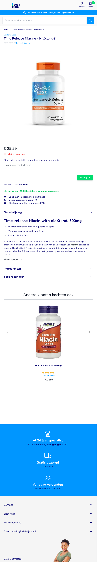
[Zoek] (90, 20)
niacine (74, 244)
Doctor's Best (10, 35)
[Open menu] (5, 5)
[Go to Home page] (15, 5)
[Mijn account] (82, 5)
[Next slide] (89, 331)
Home (6, 29)
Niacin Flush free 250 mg (48, 365)
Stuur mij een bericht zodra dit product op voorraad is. (31, 160)
